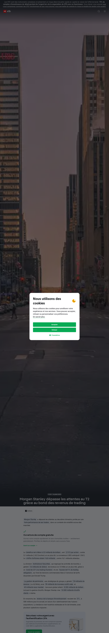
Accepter (54, 325)
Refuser (54, 330)
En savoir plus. (39, 316)
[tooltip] (54, 316)
